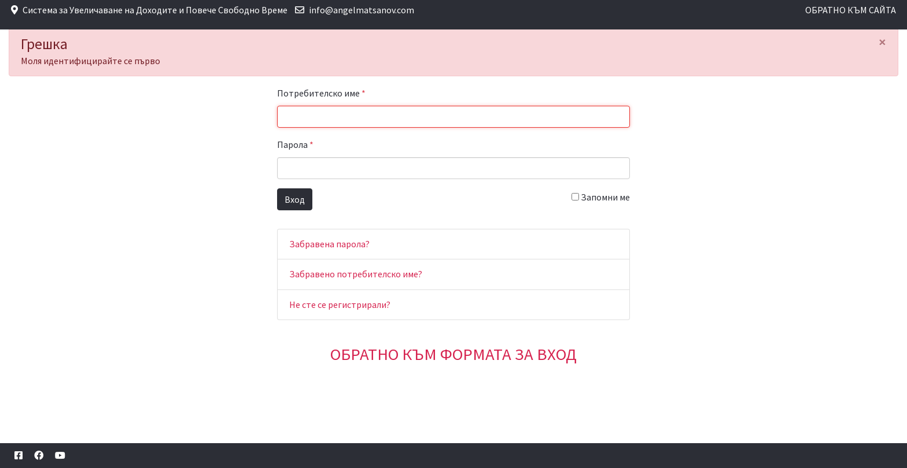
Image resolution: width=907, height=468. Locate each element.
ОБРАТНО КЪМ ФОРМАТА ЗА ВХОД (453, 354)
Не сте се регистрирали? (339, 304)
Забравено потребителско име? (355, 274)
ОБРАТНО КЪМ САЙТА (850, 10)
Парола (295, 144)
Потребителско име (321, 93)
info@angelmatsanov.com (361, 10)
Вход (295, 199)
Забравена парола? (329, 244)
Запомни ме (601, 197)
